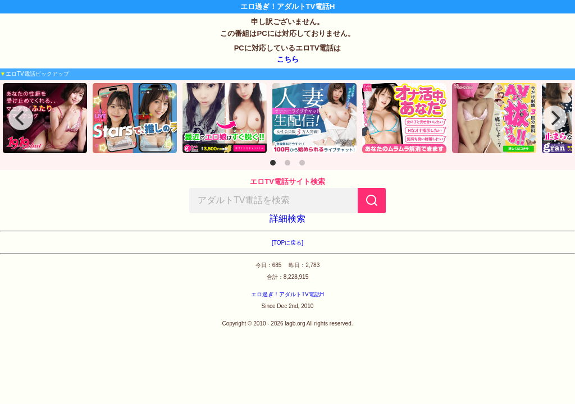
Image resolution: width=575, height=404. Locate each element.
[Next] (554, 117)
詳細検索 (287, 218)
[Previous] (20, 117)
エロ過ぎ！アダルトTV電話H (287, 294)
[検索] (372, 200)
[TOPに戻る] (287, 243)
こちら (288, 59)
